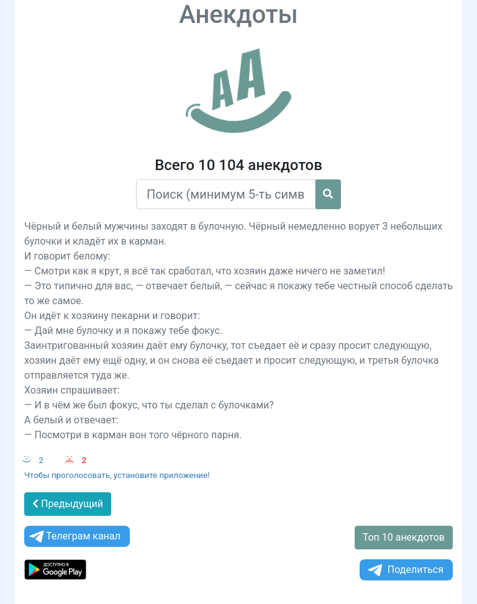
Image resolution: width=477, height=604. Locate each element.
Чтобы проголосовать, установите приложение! (117, 475)
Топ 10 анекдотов (404, 537)
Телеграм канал (73, 536)
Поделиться (404, 570)
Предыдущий (67, 504)
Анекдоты (238, 14)
